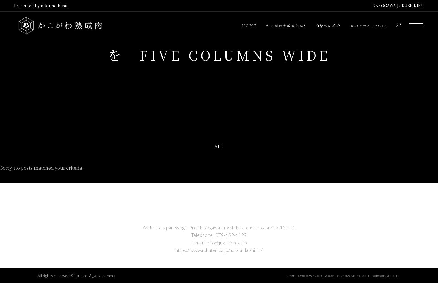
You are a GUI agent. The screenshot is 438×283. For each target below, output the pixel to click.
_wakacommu (103, 275)
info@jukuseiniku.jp (226, 243)
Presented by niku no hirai (41, 5)
